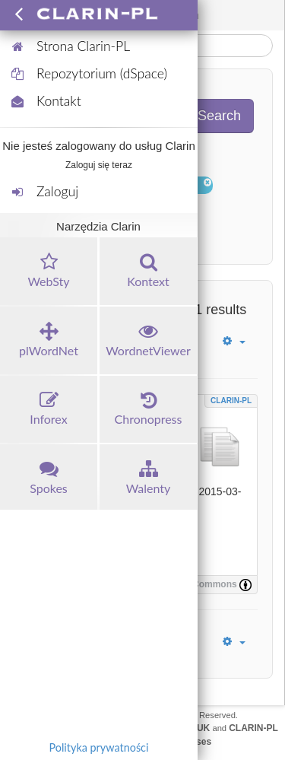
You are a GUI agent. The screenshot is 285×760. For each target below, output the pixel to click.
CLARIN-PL (231, 400)
